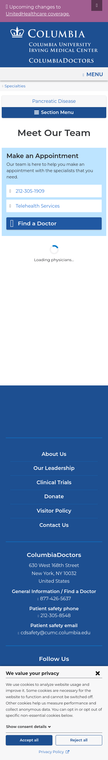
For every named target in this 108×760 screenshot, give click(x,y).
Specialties (14, 86)
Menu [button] (95, 72)
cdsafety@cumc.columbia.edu (55, 626)
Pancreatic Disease (54, 101)
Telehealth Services (36, 199)
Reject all (79, 740)
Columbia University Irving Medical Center (54, 396)
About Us (54, 448)
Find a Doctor (36, 217)
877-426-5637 (55, 592)
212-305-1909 (30, 184)
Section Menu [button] (54, 112)
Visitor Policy (54, 505)
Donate (54, 490)
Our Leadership (54, 462)
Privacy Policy (54, 752)
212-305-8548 (55, 609)
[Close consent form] (97, 673)
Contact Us (54, 519)
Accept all (29, 740)
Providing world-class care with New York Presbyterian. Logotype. (58, 415)
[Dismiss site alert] (96, 5)
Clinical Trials (54, 476)
